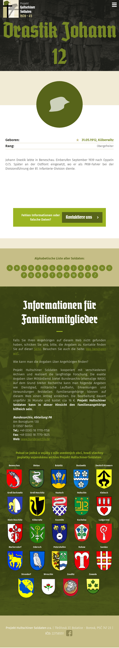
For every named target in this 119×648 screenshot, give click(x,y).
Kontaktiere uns (78, 217)
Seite (37, 349)
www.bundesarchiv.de (36, 439)
